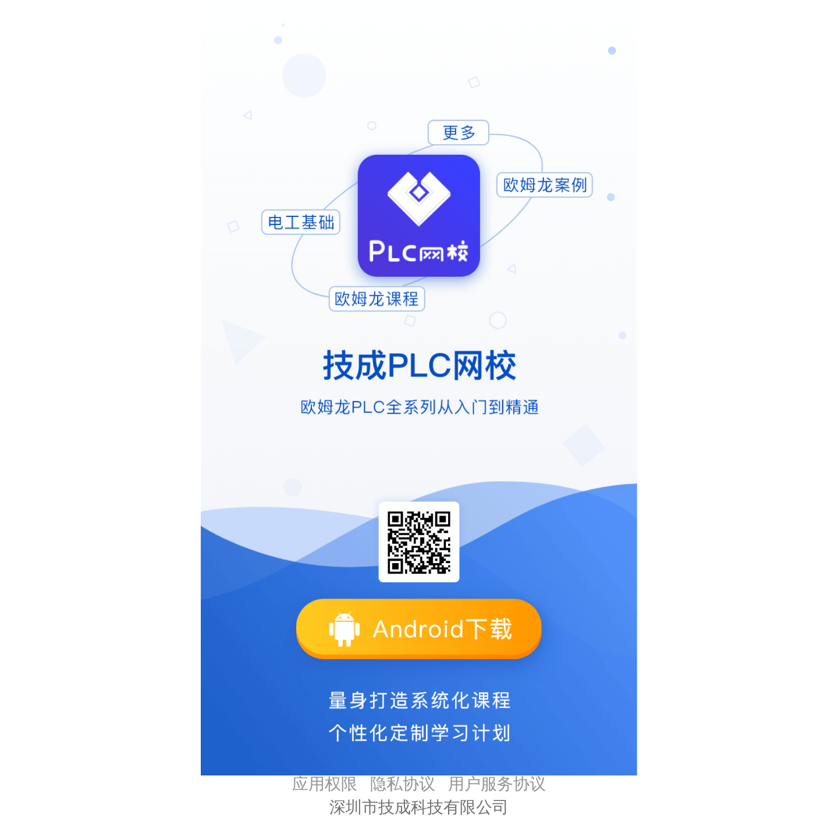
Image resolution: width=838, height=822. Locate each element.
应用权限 (324, 784)
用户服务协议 (497, 784)
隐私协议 (402, 784)
